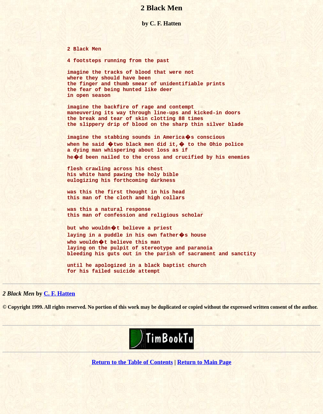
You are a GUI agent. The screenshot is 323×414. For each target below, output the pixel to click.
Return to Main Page (204, 404)
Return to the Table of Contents (132, 404)
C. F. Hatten (59, 336)
